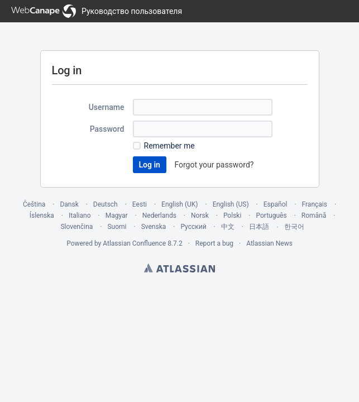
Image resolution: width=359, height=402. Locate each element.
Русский (193, 227)
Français (314, 204)
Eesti (139, 204)
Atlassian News (269, 243)
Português (271, 215)
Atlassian (179, 268)
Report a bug (214, 243)
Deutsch (105, 204)
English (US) (231, 204)
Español (276, 204)
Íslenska (42, 215)
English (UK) (179, 204)
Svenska (153, 227)
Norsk (200, 215)
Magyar (117, 215)
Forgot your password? (213, 164)
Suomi (116, 227)
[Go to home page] (97, 11)
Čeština (34, 204)
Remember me (169, 145)
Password (107, 129)
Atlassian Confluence (134, 243)
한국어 (294, 227)
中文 (227, 227)
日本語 (259, 227)
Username (107, 107)
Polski (232, 215)
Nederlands (159, 215)
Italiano (80, 215)
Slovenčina (76, 227)
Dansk (69, 204)
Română (313, 215)
